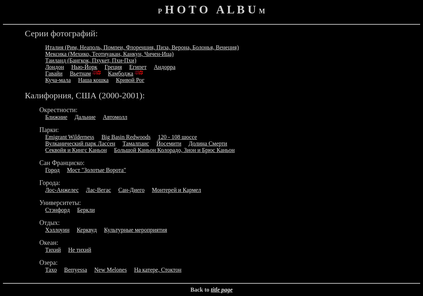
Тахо (51, 270)
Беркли (86, 210)
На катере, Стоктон (157, 270)
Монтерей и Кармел (176, 190)
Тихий (53, 250)
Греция (113, 67)
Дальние (85, 117)
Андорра (164, 67)
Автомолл (115, 117)
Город (52, 170)
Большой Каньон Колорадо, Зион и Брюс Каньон (174, 150)
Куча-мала (58, 80)
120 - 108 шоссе (177, 137)
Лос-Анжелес (62, 190)
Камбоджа (120, 73)
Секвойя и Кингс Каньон (76, 150)
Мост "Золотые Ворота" (96, 170)
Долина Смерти (207, 143)
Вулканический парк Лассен (80, 143)
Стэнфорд (57, 210)
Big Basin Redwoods (126, 137)
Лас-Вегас (98, 190)
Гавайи (54, 73)
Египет (138, 67)
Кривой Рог (130, 80)
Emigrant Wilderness (69, 137)
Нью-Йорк (84, 67)
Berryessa (75, 270)
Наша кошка (93, 80)
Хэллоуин (57, 230)
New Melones (110, 270)
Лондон (54, 67)
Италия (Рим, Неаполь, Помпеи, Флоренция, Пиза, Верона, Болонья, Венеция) (142, 47)
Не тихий (79, 250)
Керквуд (87, 230)
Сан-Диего (131, 190)
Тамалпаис (136, 143)
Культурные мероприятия (135, 230)
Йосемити (168, 143)
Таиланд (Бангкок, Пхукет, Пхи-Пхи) (90, 60)
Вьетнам (80, 73)
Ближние (56, 117)
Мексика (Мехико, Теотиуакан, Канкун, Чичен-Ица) (109, 54)
